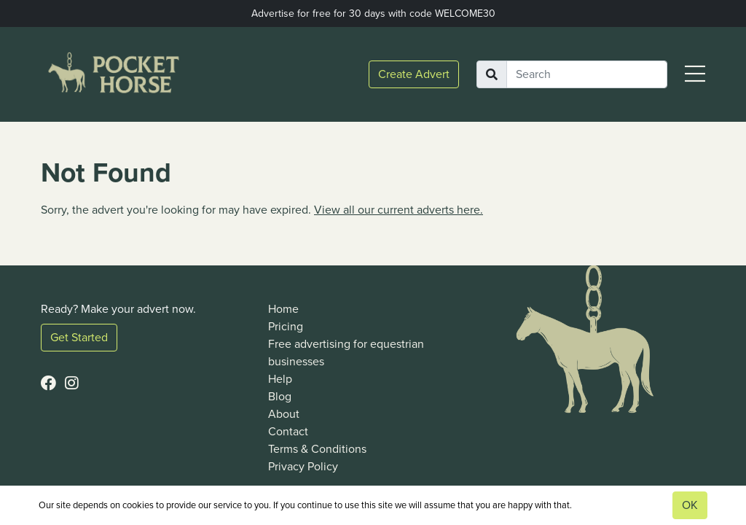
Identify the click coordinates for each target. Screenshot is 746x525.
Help (280, 378)
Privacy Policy (303, 466)
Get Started (79, 337)
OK (690, 505)
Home (283, 308)
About (283, 413)
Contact (288, 431)
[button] (695, 75)
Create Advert (413, 74)
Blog (279, 396)
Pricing (285, 326)
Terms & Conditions (317, 448)
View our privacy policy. (620, 505)
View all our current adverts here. (398, 209)
